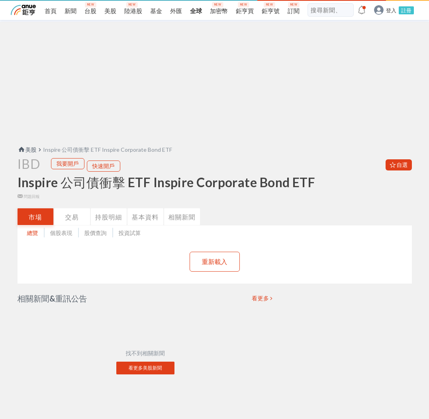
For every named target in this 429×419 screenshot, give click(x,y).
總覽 (32, 245)
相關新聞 (182, 229)
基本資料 (145, 229)
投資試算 (130, 245)
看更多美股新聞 (145, 381)
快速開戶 (103, 178)
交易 (72, 229)
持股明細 (108, 229)
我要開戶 (68, 176)
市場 (35, 229)
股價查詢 (95, 245)
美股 (27, 162)
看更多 (260, 311)
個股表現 (61, 245)
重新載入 (214, 274)
